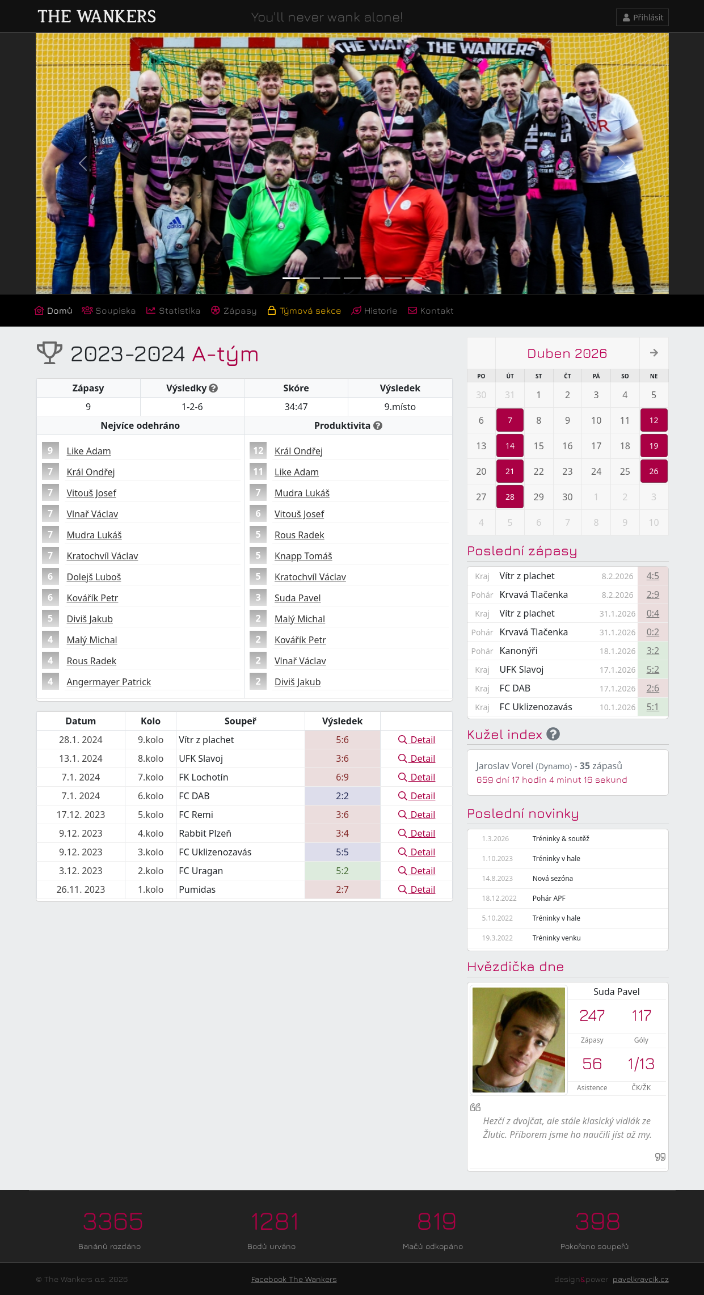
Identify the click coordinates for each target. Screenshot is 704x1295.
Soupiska (109, 310)
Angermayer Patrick (109, 682)
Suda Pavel (298, 598)
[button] (83, 163)
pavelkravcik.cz (641, 1279)
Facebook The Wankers (294, 1279)
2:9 (653, 594)
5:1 (653, 707)
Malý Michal (92, 640)
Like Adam (89, 451)
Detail (416, 739)
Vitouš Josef (91, 493)
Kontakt (430, 310)
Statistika (173, 310)
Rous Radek (92, 661)
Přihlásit (642, 17)
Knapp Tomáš (303, 556)
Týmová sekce (304, 310)
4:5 (653, 576)
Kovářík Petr (93, 598)
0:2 (653, 632)
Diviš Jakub (90, 619)
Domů (53, 310)
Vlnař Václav (93, 514)
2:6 (653, 688)
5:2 (653, 669)
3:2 (653, 650)
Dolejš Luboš (94, 577)
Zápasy (233, 310)
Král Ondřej (91, 472)
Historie (374, 310)
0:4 (653, 613)
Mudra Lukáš (94, 535)
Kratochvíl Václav (102, 556)
